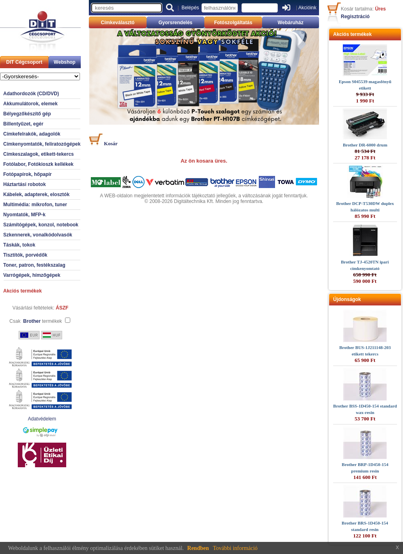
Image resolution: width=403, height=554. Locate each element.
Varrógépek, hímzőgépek (31, 275)
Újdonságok (347, 299)
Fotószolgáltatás (233, 22)
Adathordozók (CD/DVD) (31, 93)
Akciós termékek (22, 291)
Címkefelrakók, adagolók (31, 134)
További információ (235, 548)
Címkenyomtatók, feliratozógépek (41, 144)
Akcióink (307, 7)
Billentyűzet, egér (23, 124)
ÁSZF (62, 308)
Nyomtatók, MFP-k (24, 214)
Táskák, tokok (19, 245)
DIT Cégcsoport (24, 62)
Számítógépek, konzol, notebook (40, 225)
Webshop (65, 62)
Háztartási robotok (24, 184)
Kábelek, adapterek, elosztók (36, 194)
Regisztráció (355, 16)
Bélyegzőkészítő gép (27, 114)
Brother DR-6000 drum (365, 144)
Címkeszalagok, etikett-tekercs (38, 154)
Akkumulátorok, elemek (30, 104)
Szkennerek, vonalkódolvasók (37, 235)
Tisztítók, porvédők (25, 255)
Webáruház (291, 22)
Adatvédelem (42, 419)
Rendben (198, 548)
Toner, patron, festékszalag (34, 265)
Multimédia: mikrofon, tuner (35, 204)
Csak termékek (35, 321)
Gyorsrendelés (175, 22)
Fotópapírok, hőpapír (27, 174)
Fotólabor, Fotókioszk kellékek (38, 164)
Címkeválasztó (117, 22)
